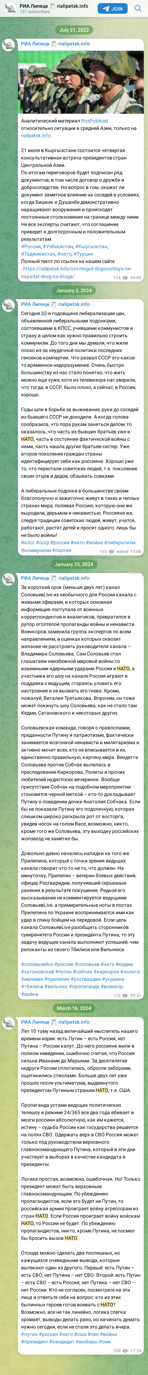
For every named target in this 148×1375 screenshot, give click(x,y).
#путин (63, 971)
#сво (93, 1334)
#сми (105, 1341)
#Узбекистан (58, 246)
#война (94, 542)
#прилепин (57, 979)
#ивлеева (32, 979)
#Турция (83, 254)
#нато (64, 254)
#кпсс (28, 542)
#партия (61, 550)
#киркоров (106, 971)
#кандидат (62, 1341)
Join (113, 9)
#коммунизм (36, 550)
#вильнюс (56, 986)
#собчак (82, 971)
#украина (113, 979)
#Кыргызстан (91, 246)
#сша (80, 1334)
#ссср (42, 542)
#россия (60, 542)
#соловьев (87, 964)
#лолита (130, 971)
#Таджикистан (38, 254)
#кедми (124, 964)
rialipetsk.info (36, 135)
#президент (34, 1341)
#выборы (87, 1341)
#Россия (31, 246)
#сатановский (37, 971)
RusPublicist (94, 121)
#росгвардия (86, 979)
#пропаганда (84, 986)
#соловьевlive (37, 964)
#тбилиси (32, 986)
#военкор (112, 986)
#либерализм (119, 542)
